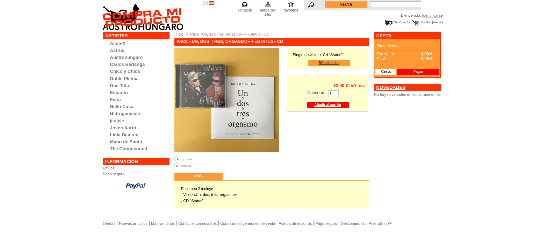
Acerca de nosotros (295, 223)
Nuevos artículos (133, 223)
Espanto (119, 92)
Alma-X (118, 43)
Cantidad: (316, 92)
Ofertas (109, 223)
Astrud (117, 50)
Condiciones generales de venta (247, 223)
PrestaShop (379, 223)
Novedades (391, 87)
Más (198, 176)
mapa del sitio (268, 10)
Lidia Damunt (124, 134)
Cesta (384, 35)
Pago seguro (113, 174)
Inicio (178, 34)
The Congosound (128, 148)
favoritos (290, 10)
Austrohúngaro (126, 57)
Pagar (418, 72)
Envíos (109, 168)
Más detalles (329, 63)
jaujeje (117, 120)
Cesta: (426, 22)
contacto (244, 10)
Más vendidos (163, 223)
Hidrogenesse (125, 113)
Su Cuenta (402, 22)
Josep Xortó (123, 127)
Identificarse (432, 15)
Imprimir (186, 159)
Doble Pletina (124, 78)
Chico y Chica (125, 71)
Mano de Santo (126, 141)
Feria (115, 99)
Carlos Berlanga (127, 64)
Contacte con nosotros (197, 223)
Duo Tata (119, 85)
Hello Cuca (122, 106)
